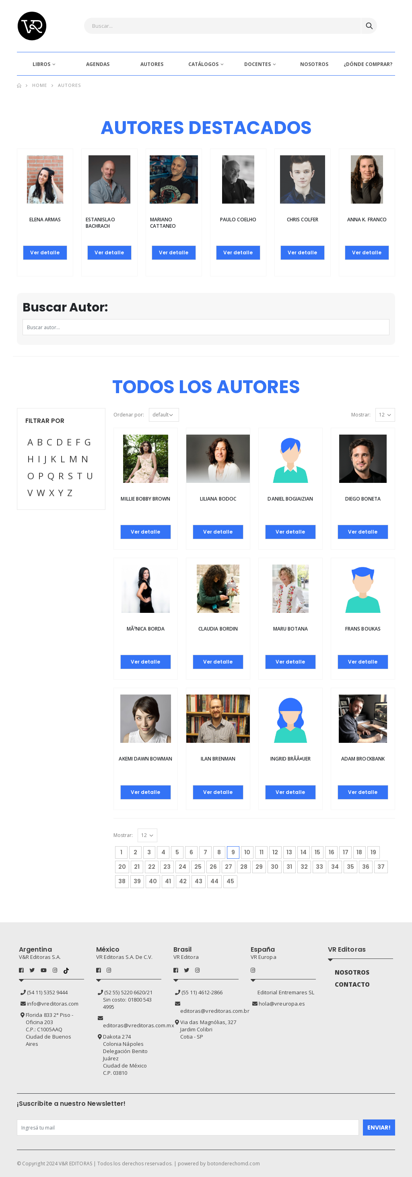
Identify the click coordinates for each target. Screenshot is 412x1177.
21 (137, 867)
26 (213, 867)
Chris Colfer (302, 219)
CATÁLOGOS (203, 64)
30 (274, 867)
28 (243, 867)
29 (259, 867)
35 (350, 867)
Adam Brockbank (363, 758)
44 (214, 881)
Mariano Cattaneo (163, 222)
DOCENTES (257, 64)
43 (198, 881)
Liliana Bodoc (218, 498)
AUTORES (151, 64)
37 (381, 867)
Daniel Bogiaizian (290, 498)
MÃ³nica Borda (146, 628)
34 (335, 867)
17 (345, 852)
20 (122, 867)
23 (167, 867)
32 (304, 867)
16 (331, 852)
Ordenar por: (128, 414)
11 (262, 852)
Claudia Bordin (218, 628)
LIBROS (41, 64)
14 (304, 852)
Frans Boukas (363, 628)
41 (168, 881)
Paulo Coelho (238, 219)
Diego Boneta (363, 498)
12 (275, 852)
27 (228, 867)
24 (182, 867)
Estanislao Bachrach (100, 222)
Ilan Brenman (218, 758)
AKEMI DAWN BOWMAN (145, 758)
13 (289, 852)
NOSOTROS (314, 64)
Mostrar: (361, 414)
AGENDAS (97, 64)
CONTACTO (352, 984)
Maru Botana (290, 628)
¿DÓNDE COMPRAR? (368, 64)
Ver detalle (45, 252)
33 (319, 867)
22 (151, 867)
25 (198, 867)
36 (365, 867)
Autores (69, 85)
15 (317, 852)
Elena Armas (45, 219)
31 (289, 867)
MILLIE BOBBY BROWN (145, 498)
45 (230, 881)
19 (373, 852)
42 (183, 881)
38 (122, 881)
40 (153, 881)
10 (247, 852)
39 (137, 881)
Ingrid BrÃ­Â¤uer (290, 758)
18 (359, 852)
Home (39, 85)
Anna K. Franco (367, 219)
